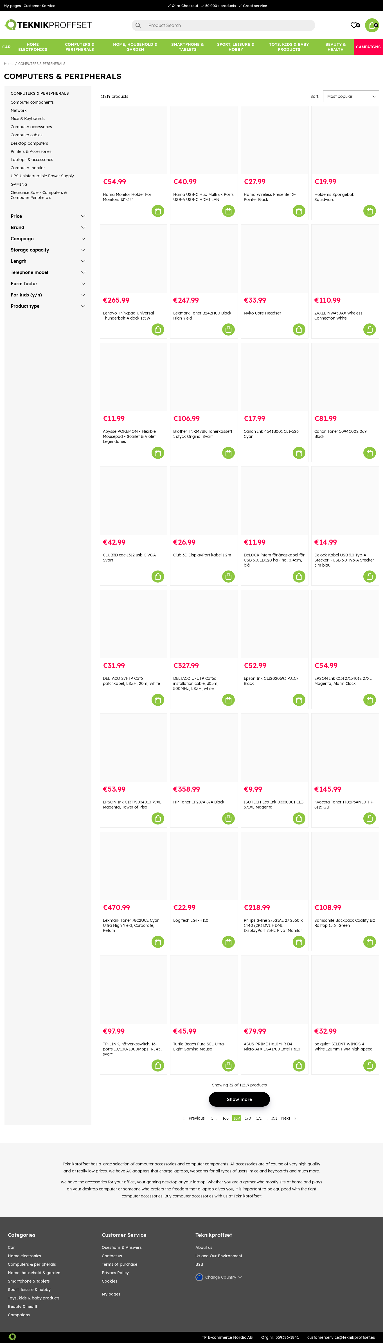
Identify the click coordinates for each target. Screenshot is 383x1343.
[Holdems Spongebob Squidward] (345, 140)
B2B (199, 1264)
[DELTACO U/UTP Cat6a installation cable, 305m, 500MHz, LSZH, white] (204, 624)
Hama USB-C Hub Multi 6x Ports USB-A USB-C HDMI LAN (203, 197)
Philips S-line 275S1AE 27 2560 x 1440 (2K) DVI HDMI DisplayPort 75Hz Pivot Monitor (273, 925)
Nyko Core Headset (262, 313)
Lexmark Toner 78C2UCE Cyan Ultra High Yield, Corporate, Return (131, 925)
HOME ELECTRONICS (24, 1255)
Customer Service (39, 5)
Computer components (32, 102)
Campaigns (19, 1314)
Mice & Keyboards (28, 118)
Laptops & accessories (32, 159)
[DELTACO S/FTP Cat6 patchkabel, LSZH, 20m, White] (133, 624)
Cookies (109, 1281)
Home (8, 64)
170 (248, 1118)
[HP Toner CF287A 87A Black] (204, 748)
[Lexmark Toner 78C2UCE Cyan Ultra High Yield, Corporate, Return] (133, 866)
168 (225, 1118)
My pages (12, 5)
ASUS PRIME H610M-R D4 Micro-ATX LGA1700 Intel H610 (272, 1046)
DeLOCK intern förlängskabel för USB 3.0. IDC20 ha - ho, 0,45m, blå (274, 560)
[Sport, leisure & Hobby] (235, 47)
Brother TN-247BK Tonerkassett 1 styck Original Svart (202, 434)
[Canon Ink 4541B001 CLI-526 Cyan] (274, 377)
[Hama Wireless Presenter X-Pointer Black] (274, 140)
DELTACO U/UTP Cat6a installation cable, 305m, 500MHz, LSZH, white (195, 683)
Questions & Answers (122, 1247)
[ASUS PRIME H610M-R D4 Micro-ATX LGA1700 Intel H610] (274, 989)
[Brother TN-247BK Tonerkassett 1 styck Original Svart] (204, 377)
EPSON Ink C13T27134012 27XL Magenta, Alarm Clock (343, 681)
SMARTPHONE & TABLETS (29, 1281)
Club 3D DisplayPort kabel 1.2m (202, 555)
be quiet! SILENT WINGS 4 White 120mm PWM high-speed (343, 1046)
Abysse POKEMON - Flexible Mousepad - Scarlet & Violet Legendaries (129, 436)
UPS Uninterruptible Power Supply (42, 175)
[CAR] (6, 47)
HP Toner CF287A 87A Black (198, 802)
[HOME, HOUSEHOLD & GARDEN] (135, 47)
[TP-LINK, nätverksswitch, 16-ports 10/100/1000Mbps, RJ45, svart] (133, 989)
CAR (11, 1247)
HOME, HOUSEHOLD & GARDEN (34, 1272)
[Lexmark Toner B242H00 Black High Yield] (204, 259)
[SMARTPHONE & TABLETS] (187, 47)
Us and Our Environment (218, 1255)
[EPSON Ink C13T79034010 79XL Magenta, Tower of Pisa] (133, 748)
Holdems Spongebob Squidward (334, 197)
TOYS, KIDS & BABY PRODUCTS (34, 1298)
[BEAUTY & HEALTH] (336, 47)
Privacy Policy (115, 1272)
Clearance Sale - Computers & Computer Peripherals (39, 195)
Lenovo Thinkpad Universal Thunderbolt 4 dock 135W (128, 316)
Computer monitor (28, 167)
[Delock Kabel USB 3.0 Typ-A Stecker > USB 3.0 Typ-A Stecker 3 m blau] (345, 500)
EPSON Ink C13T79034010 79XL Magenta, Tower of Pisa (132, 805)
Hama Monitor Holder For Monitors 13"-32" (127, 197)
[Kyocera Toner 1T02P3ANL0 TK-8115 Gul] (345, 748)
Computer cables (26, 134)
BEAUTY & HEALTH (23, 1306)
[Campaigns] (368, 47)
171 (259, 1118)
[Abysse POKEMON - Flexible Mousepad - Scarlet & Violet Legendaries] (133, 377)
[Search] (223, 25)
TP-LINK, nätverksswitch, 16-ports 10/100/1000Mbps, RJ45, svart (132, 1049)
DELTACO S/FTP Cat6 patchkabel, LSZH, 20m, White (131, 681)
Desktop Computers (29, 143)
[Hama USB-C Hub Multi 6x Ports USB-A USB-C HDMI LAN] (204, 140)
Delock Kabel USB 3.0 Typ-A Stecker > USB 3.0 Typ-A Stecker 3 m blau (344, 560)
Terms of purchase (119, 1264)
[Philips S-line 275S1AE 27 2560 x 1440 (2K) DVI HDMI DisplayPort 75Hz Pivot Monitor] (274, 866)
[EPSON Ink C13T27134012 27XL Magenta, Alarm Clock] (345, 624)
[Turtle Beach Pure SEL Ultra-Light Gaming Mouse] (204, 989)
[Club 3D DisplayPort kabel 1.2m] (204, 500)
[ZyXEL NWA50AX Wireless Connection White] (345, 259)
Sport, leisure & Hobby (29, 1289)
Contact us (112, 1255)
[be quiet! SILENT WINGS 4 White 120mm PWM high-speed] (345, 989)
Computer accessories (31, 126)
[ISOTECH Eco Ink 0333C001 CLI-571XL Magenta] (274, 748)
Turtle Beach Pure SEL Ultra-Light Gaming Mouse (199, 1046)
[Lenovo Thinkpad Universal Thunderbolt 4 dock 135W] (133, 259)
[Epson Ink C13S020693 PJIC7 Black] (274, 624)
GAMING (19, 184)
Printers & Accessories (31, 151)
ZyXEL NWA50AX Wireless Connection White (338, 316)
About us (203, 1247)
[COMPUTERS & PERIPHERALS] (80, 47)
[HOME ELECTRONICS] (33, 47)
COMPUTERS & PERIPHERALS (41, 64)
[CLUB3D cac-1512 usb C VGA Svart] (133, 500)
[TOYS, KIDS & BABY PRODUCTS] (288, 47)
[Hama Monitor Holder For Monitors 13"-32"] (133, 140)
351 (274, 1118)
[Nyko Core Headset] (274, 259)
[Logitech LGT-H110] (204, 866)
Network (19, 110)
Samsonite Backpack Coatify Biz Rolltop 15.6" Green (344, 923)
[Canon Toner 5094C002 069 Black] (345, 377)
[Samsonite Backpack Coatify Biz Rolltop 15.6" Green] (345, 866)
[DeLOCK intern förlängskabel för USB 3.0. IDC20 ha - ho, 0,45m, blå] (274, 500)
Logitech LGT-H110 (190, 920)
